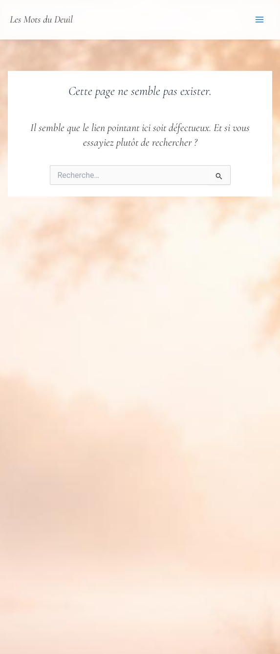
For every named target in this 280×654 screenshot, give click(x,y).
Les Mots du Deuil (41, 19)
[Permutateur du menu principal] (259, 19)
